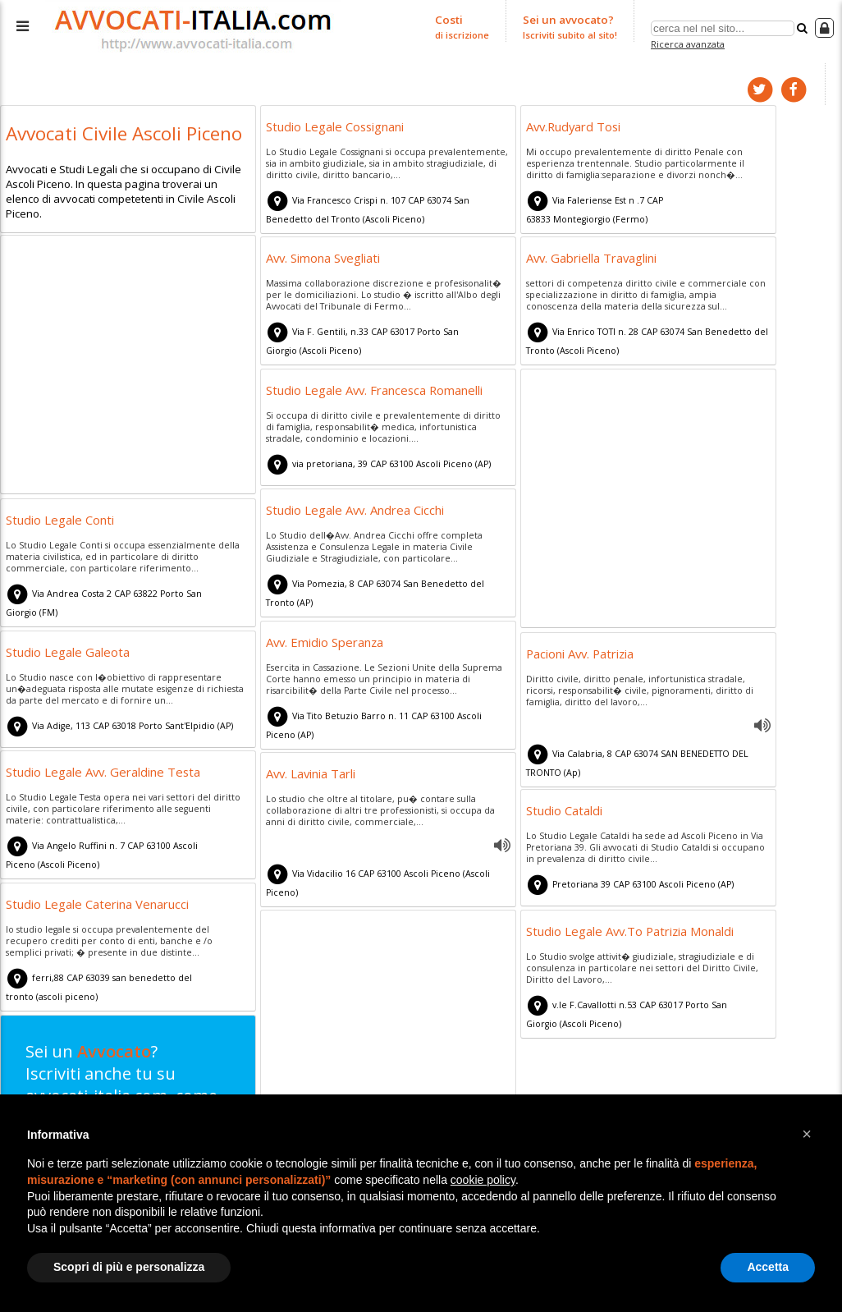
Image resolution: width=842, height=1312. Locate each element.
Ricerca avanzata (687, 44)
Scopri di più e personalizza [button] (128, 1266)
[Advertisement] (128, 366)
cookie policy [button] (483, 1179)
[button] (807, 1134)
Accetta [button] (768, 1266)
